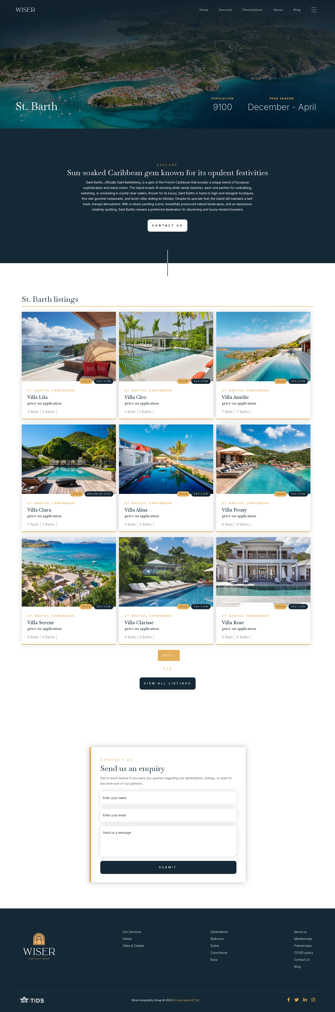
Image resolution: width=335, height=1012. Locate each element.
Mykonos (217, 939)
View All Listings (165, 683)
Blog (297, 10)
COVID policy (303, 952)
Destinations (253, 10)
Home (204, 10)
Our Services (132, 932)
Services (225, 10)
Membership (303, 939)
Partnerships (303, 946)
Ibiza (214, 959)
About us (300, 932)
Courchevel (219, 952)
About (278, 10)
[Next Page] (169, 655)
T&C (197, 1000)
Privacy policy (183, 1000)
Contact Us (165, 226)
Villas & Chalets (133, 946)
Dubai (215, 946)
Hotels (127, 939)
